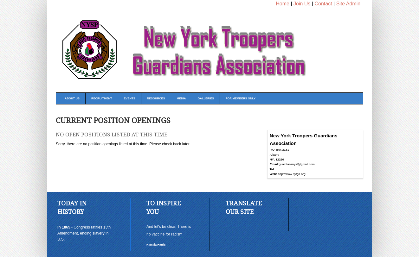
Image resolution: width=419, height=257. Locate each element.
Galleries (206, 98)
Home (282, 3)
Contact (323, 3)
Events (129, 98)
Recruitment (101, 98)
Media (181, 98)
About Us (72, 98)
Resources (156, 98)
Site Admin (348, 3)
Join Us (301, 3)
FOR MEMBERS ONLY (240, 98)
